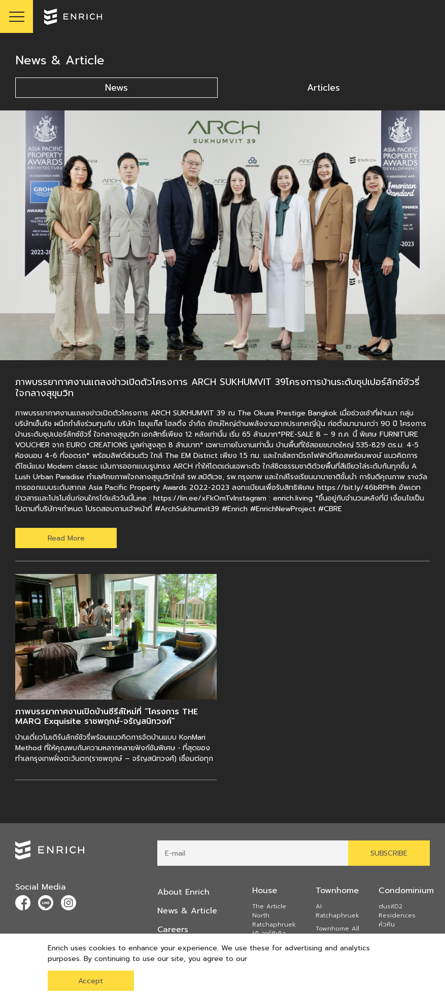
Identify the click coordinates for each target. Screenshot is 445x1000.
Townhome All (337, 929)
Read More (66, 538)
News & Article (187, 910)
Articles (323, 88)
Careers (173, 928)
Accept (90, 981)
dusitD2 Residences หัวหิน (397, 916)
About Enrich (183, 892)
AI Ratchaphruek (337, 911)
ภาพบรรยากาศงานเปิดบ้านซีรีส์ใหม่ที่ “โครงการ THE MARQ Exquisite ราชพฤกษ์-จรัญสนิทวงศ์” (106, 716)
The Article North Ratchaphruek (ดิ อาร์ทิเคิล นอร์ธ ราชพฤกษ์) (275, 925)
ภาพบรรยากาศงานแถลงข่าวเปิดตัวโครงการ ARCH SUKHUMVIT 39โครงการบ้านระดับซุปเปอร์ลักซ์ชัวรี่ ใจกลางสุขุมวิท (217, 387)
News (116, 88)
